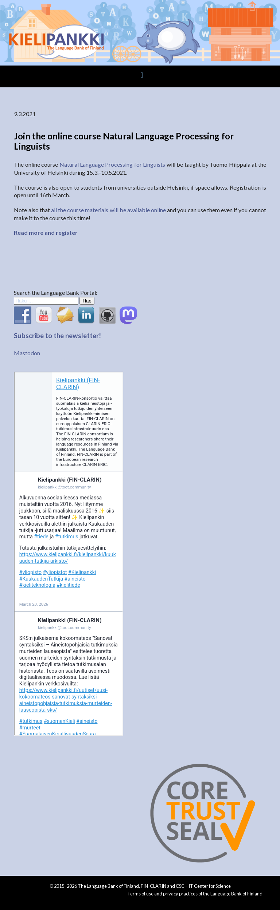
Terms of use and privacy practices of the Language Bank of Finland (194, 894)
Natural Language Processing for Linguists (112, 164)
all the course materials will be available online (108, 209)
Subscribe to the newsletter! (57, 336)
